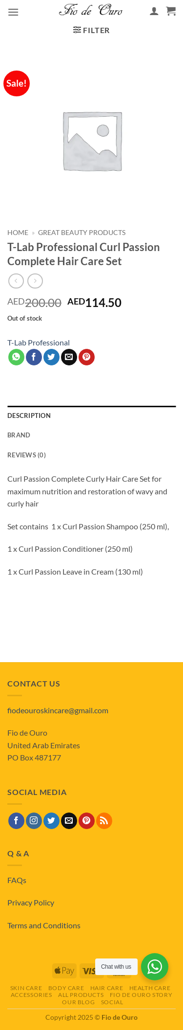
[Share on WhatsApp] (16, 357)
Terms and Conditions (44, 925)
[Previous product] (34, 281)
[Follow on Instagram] (34, 821)
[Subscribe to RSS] (104, 821)
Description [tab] (29, 415)
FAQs (16, 880)
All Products (80, 994)
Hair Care (106, 988)
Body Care (66, 988)
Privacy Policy (30, 902)
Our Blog (78, 1002)
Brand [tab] (18, 435)
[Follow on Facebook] (16, 821)
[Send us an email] (69, 821)
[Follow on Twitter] (51, 821)
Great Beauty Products (81, 232)
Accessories (31, 994)
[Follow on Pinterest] (87, 821)
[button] (13, 12)
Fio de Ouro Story (141, 994)
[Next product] (15, 281)
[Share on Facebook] (34, 357)
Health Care (150, 988)
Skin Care (26, 988)
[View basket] (171, 10)
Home (17, 232)
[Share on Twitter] (51, 357)
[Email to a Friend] (69, 357)
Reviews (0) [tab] (26, 455)
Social (112, 1002)
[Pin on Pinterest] (87, 357)
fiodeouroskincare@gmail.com (57, 710)
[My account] (154, 10)
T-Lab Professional (38, 342)
